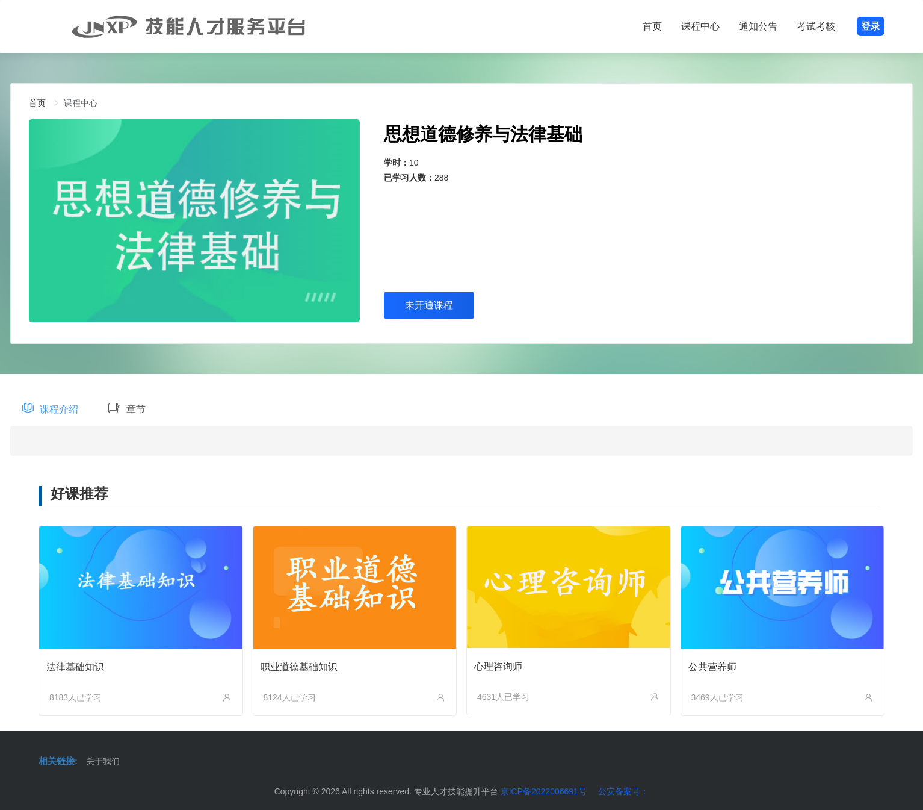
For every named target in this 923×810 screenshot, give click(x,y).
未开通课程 (429, 305)
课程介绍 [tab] (50, 409)
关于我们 (103, 761)
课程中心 (700, 26)
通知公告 (758, 26)
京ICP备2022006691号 (544, 791)
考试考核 (816, 26)
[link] (37, 103)
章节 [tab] (126, 409)
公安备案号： (623, 791)
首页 (652, 26)
